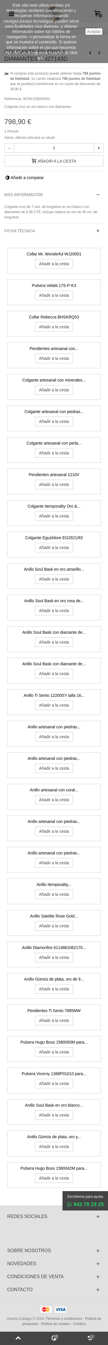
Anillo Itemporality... (54, 884)
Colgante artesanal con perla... (53, 443)
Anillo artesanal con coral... (54, 790)
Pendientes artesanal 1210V (54, 474)
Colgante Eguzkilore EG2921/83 (54, 537)
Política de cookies (55, 1324)
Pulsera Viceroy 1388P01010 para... (54, 1073)
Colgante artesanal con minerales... (54, 380)
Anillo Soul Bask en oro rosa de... (54, 600)
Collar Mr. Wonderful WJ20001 (53, 254)
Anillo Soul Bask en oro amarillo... (54, 569)
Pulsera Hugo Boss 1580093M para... (54, 1042)
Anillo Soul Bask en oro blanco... (54, 1105)
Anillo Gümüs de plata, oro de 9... (54, 979)
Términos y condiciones (64, 1319)
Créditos (79, 1324)
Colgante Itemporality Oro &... (53, 506)
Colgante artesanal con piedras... (54, 411)
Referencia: (13, 99)
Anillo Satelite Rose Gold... (54, 916)
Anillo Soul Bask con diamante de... (54, 632)
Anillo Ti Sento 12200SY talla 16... (54, 695)
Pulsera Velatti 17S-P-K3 (54, 285)
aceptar (94, 31)
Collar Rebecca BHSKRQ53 (54, 317)
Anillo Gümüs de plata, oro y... (54, 1136)
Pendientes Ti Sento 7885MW (54, 1010)
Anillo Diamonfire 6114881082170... (54, 947)
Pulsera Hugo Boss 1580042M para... (54, 1168)
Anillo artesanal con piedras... (54, 727)
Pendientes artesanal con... (54, 348)
